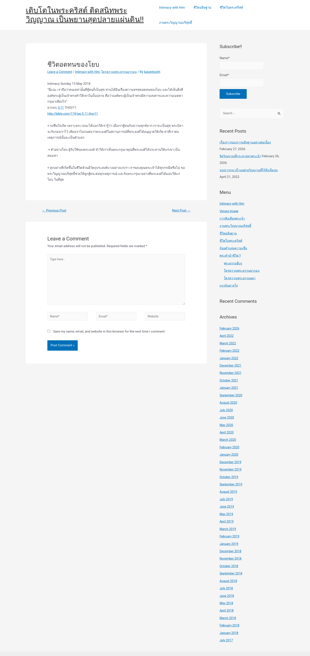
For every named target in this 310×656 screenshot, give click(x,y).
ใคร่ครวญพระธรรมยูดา (240, 272)
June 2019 (227, 496)
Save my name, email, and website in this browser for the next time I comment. (109, 329)
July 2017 (227, 627)
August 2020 (229, 394)
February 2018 (230, 613)
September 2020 (231, 387)
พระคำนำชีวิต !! (230, 249)
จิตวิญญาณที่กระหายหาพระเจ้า (241, 152)
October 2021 (229, 373)
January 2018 (229, 620)
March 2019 (228, 518)
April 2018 (227, 598)
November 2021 (231, 365)
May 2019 (227, 503)
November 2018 (231, 547)
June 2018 (227, 584)
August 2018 (229, 569)
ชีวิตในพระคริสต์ (230, 12)
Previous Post (55, 205)
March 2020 (228, 431)
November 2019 (231, 460)
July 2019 (227, 489)
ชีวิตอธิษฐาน (203, 12)
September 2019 (231, 474)
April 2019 (227, 511)
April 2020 (227, 423)
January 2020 (229, 445)
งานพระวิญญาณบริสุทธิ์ (264, 12)
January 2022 (229, 351)
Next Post (181, 205)
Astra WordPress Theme (224, 647)
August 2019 (229, 482)
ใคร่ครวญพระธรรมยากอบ (122, 66)
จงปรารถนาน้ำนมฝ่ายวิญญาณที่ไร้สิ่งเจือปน (250, 165)
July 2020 (227, 402)
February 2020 (230, 438)
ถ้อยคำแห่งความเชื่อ (234, 242)
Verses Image (229, 206)
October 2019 (229, 467)
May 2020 (227, 416)
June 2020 (227, 409)
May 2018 (227, 591)
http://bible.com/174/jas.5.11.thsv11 (73, 108)
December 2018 (231, 540)
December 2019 (231, 453)
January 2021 (229, 380)
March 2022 (228, 336)
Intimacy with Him (175, 12)
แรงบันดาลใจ (229, 279)
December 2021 (231, 358)
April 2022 (227, 329)
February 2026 (230, 322)
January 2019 (229, 533)
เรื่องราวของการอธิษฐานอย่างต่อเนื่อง (245, 138)
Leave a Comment (60, 66)
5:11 (61, 102)
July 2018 (227, 576)
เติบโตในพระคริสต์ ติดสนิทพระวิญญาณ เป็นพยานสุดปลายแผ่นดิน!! (85, 12)
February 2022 (230, 343)
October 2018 (229, 555)
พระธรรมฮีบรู (233, 257)
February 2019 (230, 525)
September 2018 (231, 562)
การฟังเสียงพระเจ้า (233, 213)
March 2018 (228, 605)
